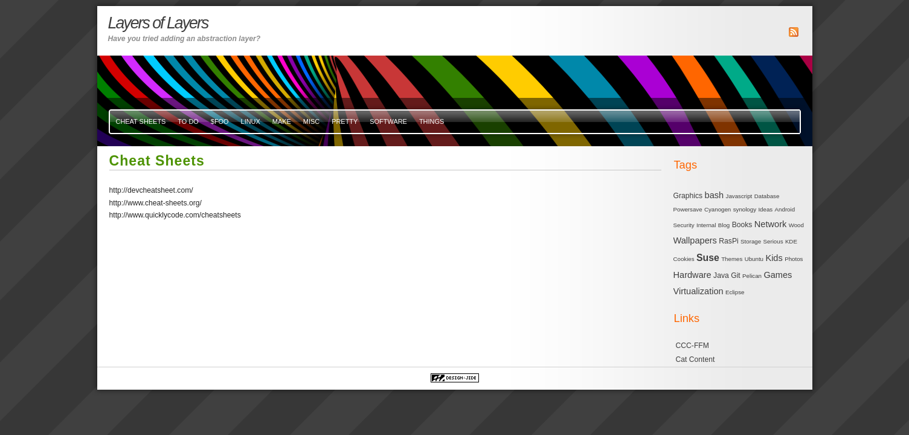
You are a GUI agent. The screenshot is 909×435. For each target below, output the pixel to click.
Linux (250, 121)
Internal (706, 225)
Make (281, 121)
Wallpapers (695, 240)
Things (431, 121)
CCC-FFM (692, 345)
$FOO (220, 121)
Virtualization (698, 291)
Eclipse (734, 292)
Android (785, 209)
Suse (707, 258)
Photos (794, 259)
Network (770, 224)
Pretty (345, 121)
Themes (731, 259)
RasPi (728, 241)
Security (684, 225)
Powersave (687, 209)
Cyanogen (717, 209)
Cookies (684, 259)
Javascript (739, 196)
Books (742, 225)
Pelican (752, 275)
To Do (188, 121)
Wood (796, 225)
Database (767, 196)
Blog (724, 225)
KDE (791, 241)
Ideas (765, 209)
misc (311, 121)
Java (721, 275)
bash (714, 195)
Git (735, 275)
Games (777, 275)
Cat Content (695, 359)
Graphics (688, 196)
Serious (773, 241)
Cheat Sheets (141, 121)
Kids (773, 258)
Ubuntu (754, 259)
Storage (750, 241)
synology (744, 209)
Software (388, 121)
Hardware (692, 275)
